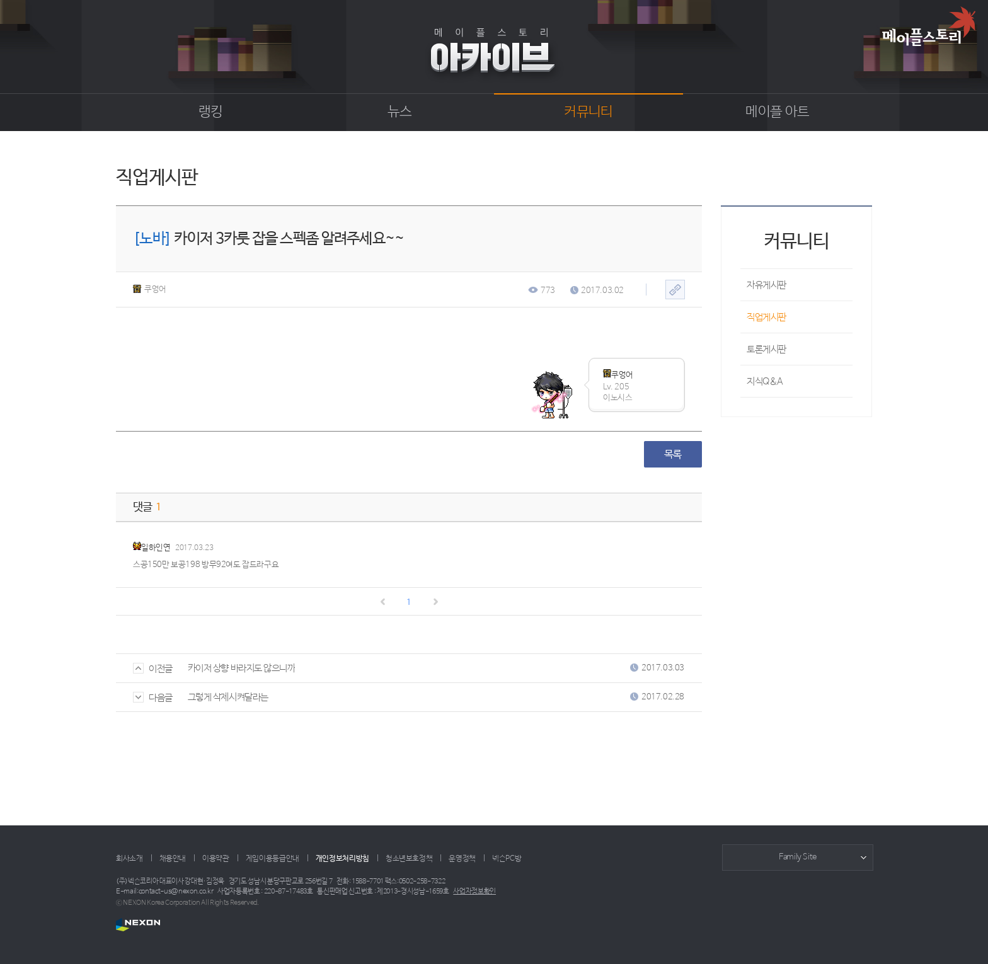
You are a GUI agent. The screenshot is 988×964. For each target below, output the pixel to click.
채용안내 (173, 858)
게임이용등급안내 (272, 858)
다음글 (153, 697)
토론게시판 (766, 349)
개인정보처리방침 (342, 858)
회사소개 (129, 858)
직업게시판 (766, 317)
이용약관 (215, 858)
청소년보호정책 (409, 858)
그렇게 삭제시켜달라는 (228, 697)
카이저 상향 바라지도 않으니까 (242, 668)
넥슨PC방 (506, 858)
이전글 (153, 668)
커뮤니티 (588, 112)
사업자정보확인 (474, 891)
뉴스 (400, 112)
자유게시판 (766, 285)
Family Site (798, 857)
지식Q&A (765, 381)
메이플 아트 (777, 112)
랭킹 (210, 112)
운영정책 (462, 858)
